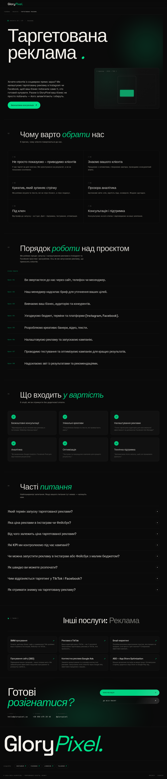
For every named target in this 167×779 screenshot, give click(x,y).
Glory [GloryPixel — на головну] (53, 743)
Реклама (30, 20)
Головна (60, 4)
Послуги (69, 4)
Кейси (77, 4)
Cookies (160, 775)
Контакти (101, 4)
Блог (93, 4)
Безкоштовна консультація (24, 105)
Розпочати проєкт (149, 4)
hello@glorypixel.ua (18, 721)
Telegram (62, 766)
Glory (15, 4)
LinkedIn (48, 766)
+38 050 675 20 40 (42, 721)
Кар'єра (86, 4)
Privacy (152, 775)
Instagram (21, 766)
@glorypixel (62, 721)
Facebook (35, 766)
